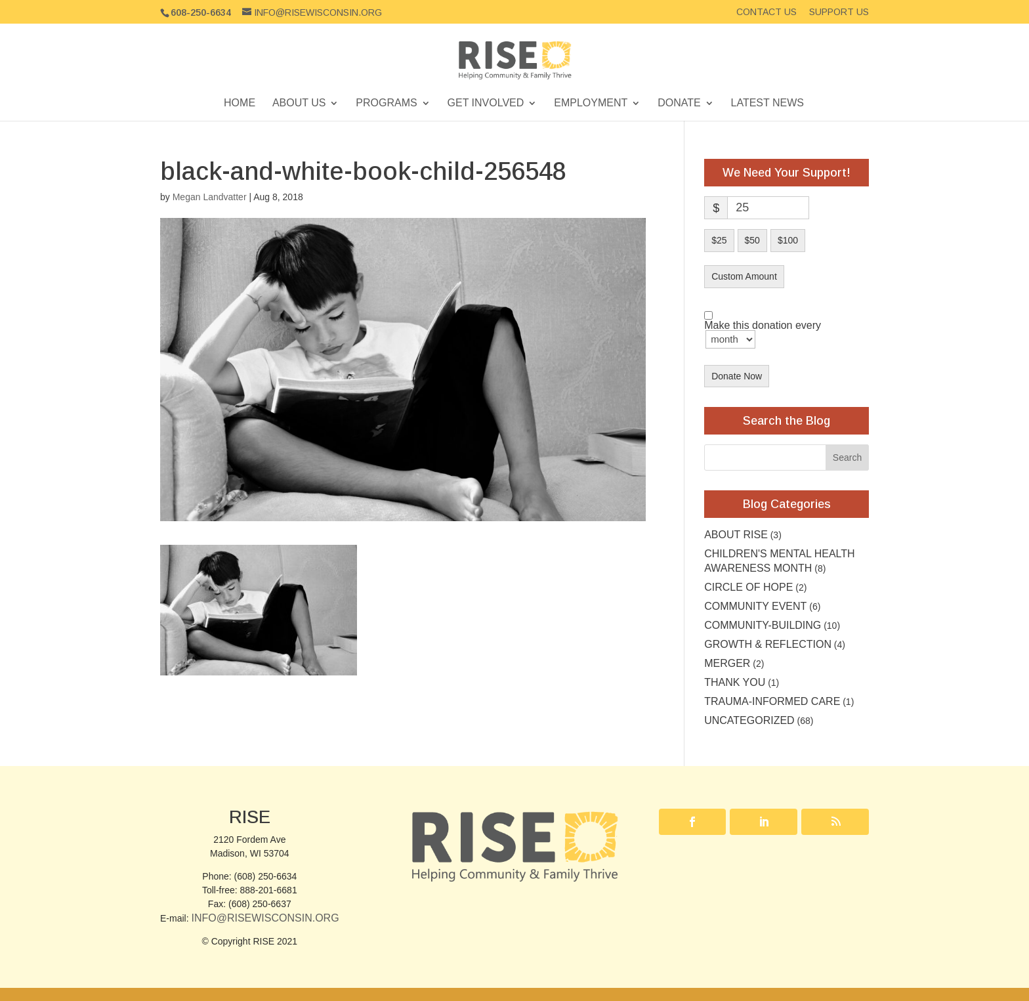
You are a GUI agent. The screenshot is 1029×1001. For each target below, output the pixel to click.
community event (755, 606)
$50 (752, 240)
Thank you (734, 682)
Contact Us (766, 12)
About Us (299, 103)
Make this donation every (762, 335)
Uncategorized (749, 720)
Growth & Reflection (767, 644)
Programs (386, 103)
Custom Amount (744, 276)
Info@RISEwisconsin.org (265, 918)
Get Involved (486, 103)
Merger (727, 663)
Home (239, 103)
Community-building (762, 625)
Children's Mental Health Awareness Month (779, 561)
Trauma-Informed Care (772, 701)
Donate (679, 103)
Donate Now (736, 376)
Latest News (767, 103)
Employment (590, 103)
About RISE (736, 534)
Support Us (839, 12)
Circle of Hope (748, 587)
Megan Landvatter (210, 197)
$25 (718, 240)
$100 (788, 240)
